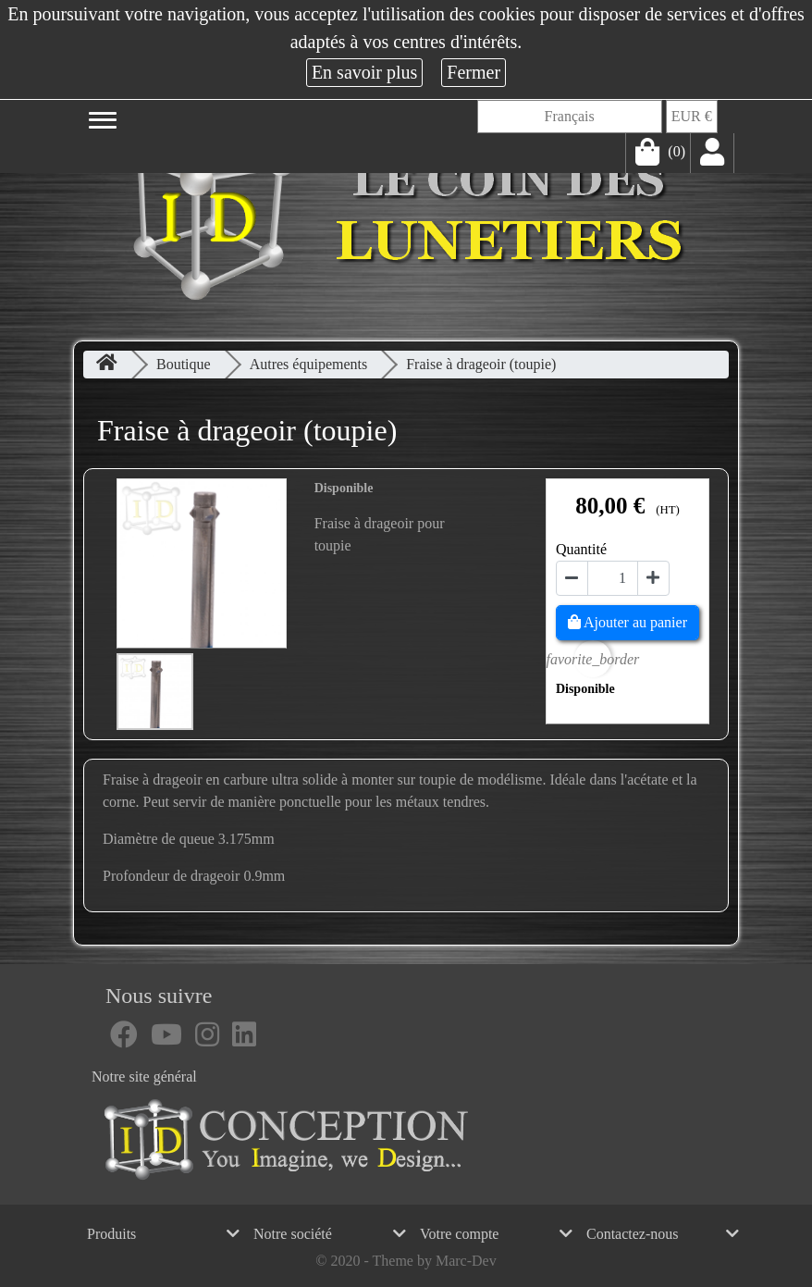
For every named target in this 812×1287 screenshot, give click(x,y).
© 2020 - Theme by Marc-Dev (405, 1260)
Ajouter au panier (627, 622)
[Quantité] (612, 578)
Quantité (581, 549)
